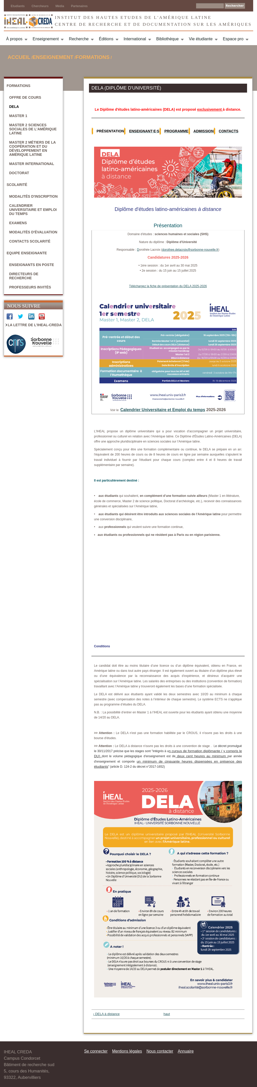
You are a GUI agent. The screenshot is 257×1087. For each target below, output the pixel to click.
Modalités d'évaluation (33, 232)
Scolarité (17, 185)
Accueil (19, 57)
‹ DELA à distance (106, 1014)
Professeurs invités (30, 287)
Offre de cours (25, 97)
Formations (93, 57)
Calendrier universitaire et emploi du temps (33, 210)
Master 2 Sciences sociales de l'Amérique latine (33, 129)
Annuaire (186, 1051)
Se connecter (96, 1051)
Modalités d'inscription (33, 196)
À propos (14, 39)
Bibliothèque (167, 39)
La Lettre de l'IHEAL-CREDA (35, 325)
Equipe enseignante (27, 253)
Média (59, 6)
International (135, 39)
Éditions (106, 39)
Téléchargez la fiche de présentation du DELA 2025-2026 (168, 286)
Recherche (78, 39)
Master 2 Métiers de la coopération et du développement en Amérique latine (32, 148)
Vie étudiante (201, 39)
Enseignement (46, 39)
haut (166, 1014)
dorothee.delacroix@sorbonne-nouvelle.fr (190, 249)
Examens (18, 223)
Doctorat (19, 173)
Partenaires (79, 6)
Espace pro (233, 39)
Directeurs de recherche (23, 276)
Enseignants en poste (31, 265)
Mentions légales (127, 1051)
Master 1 (18, 116)
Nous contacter (159, 1051)
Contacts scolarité (29, 241)
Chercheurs (40, 6)
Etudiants (18, 6)
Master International (31, 164)
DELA (14, 107)
